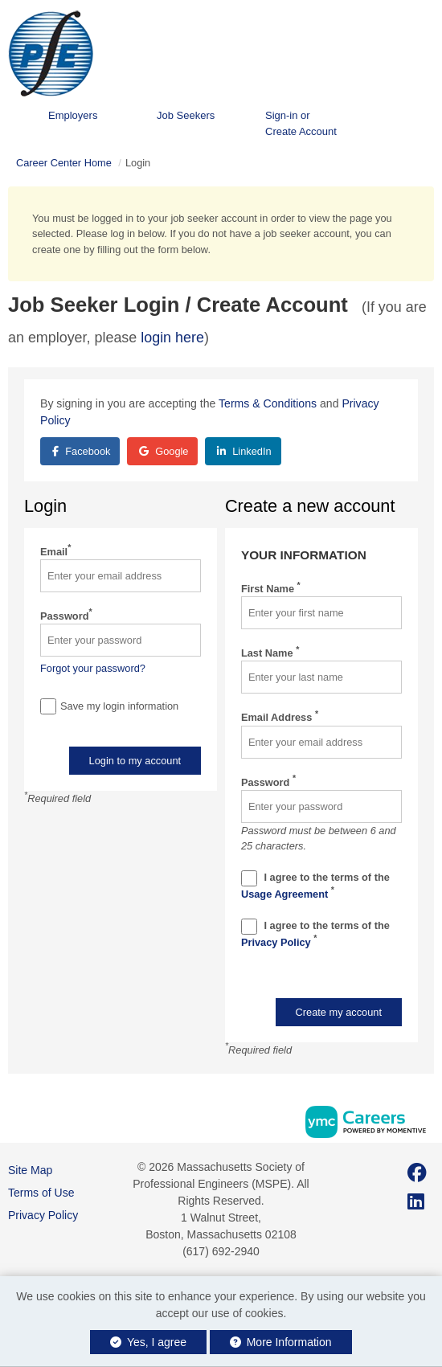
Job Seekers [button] (186, 115)
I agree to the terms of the (315, 885)
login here (172, 337)
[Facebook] (418, 1173)
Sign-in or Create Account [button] (301, 123)
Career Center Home (64, 163)
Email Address (279, 716)
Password (66, 615)
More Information (281, 1342)
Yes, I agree (148, 1342)
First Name (271, 588)
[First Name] (321, 612)
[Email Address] (321, 742)
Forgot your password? (92, 668)
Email (55, 551)
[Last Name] (321, 677)
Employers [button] (72, 115)
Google (164, 451)
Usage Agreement (286, 894)
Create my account (339, 1012)
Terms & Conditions (268, 403)
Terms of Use (41, 1192)
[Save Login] (48, 706)
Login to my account (135, 761)
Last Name (270, 652)
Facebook (81, 451)
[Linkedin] (416, 1202)
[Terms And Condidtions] (249, 878)
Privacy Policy (277, 942)
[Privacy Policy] (249, 927)
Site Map (30, 1170)
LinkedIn (244, 451)
